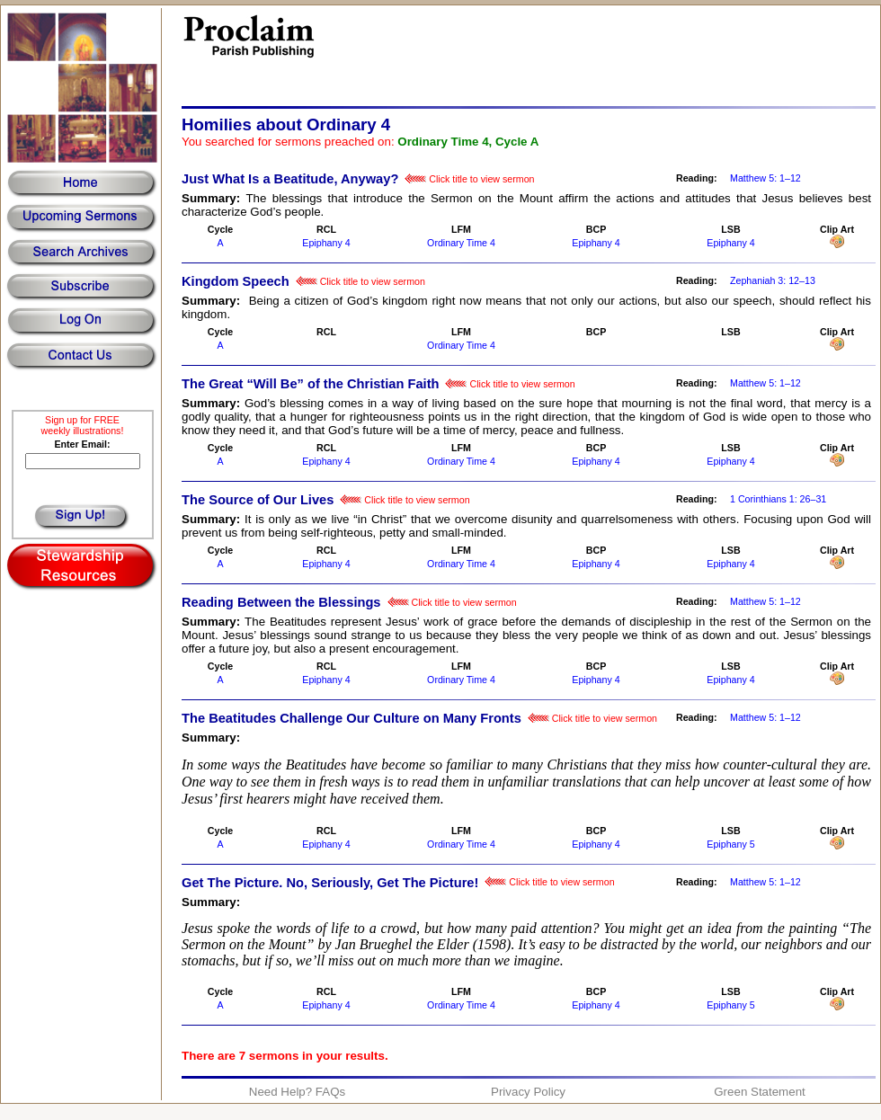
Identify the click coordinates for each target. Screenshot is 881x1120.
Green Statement (759, 1091)
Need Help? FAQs (297, 1091)
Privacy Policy (528, 1091)
